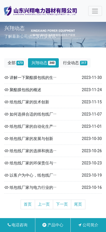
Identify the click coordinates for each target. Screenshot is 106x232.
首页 (28, 204)
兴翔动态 (43, 62)
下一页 (62, 204)
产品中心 (52, 225)
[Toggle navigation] (95, 11)
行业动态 (75, 62)
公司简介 (88, 225)
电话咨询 (17, 225)
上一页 (44, 204)
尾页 (78, 204)
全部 (16, 62)
